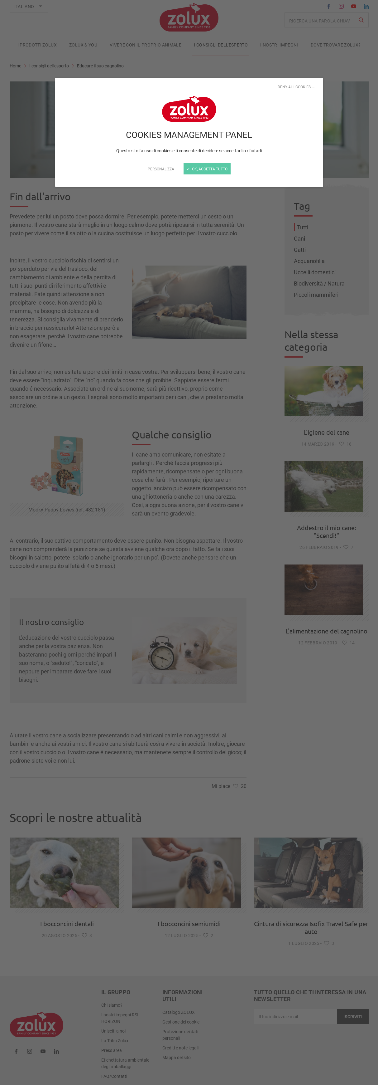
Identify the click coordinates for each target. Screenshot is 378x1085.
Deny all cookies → (296, 86)
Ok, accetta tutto (207, 168)
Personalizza (161, 168)
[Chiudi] (189, 542)
